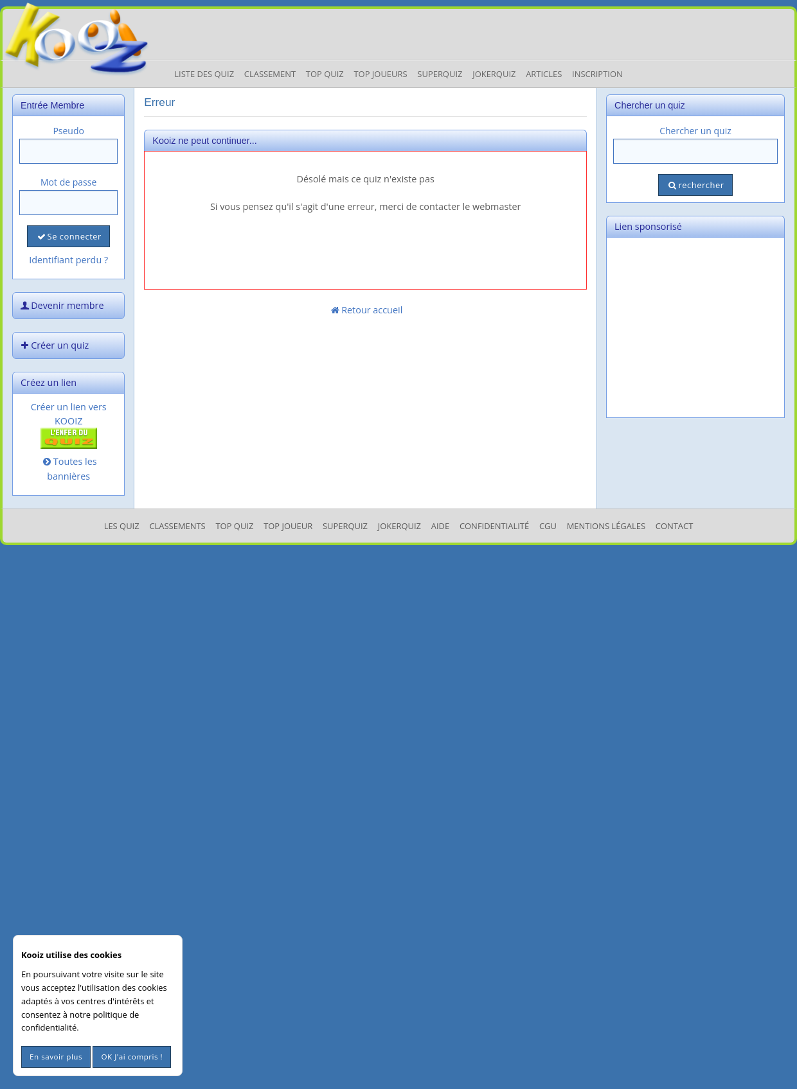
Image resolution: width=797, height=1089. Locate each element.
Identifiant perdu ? (68, 260)
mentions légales (606, 526)
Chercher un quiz (695, 131)
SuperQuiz (345, 526)
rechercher (695, 185)
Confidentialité (494, 526)
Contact (675, 526)
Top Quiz (325, 74)
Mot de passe (68, 182)
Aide (440, 526)
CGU (548, 526)
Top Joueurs (380, 74)
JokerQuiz (493, 74)
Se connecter (68, 236)
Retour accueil (365, 310)
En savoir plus (56, 1056)
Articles (544, 74)
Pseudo (68, 131)
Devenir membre (61, 305)
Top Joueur (288, 526)
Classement (270, 74)
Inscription (597, 74)
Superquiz (439, 74)
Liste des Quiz (204, 74)
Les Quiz (121, 526)
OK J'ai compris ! (132, 1056)
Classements (177, 526)
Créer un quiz (53, 345)
